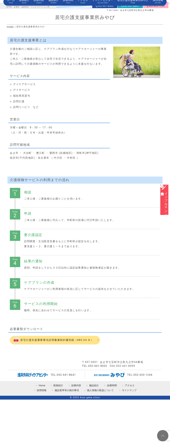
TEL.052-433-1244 (140, 406)
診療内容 (39, 30)
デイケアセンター (102, 30)
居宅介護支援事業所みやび (132, 30)
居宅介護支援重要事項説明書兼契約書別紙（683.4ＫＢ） (56, 370)
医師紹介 (24, 30)
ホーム (11, 30)
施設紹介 (53, 30)
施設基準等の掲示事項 (67, 422)
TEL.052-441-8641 (63, 406)
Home (42, 417)
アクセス (83, 30)
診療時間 (68, 30)
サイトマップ (129, 422)
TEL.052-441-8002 (94, 397)
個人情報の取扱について (100, 422)
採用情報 (158, 30)
